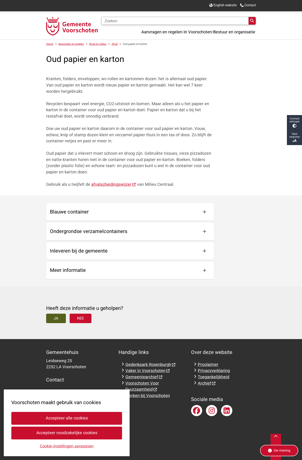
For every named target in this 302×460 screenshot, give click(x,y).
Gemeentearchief (144, 377)
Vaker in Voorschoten (147, 370)
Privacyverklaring (214, 370)
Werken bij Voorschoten (147, 395)
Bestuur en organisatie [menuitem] (234, 31)
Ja (56, 318)
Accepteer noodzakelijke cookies (66, 432)
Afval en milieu (97, 44)
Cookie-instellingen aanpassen (67, 445)
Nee (80, 318)
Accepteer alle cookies (67, 418)
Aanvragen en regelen (71, 44)
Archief (207, 383)
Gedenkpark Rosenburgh (150, 364)
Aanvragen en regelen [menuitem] (161, 31)
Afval (115, 44)
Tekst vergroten (294, 137)
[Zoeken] (175, 21)
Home (49, 44)
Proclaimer (208, 364)
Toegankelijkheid (213, 377)
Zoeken (252, 21)
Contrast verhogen (294, 122)
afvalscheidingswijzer (113, 184)
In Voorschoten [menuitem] (198, 31)
